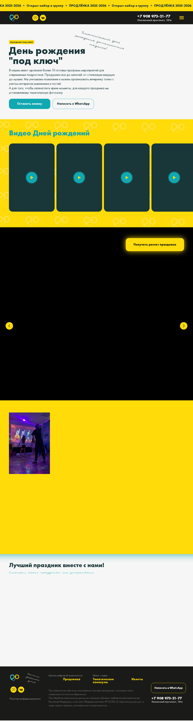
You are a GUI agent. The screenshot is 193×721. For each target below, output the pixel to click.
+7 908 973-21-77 (153, 16)
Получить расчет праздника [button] (155, 244)
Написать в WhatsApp (73, 104)
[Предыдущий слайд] (9, 326)
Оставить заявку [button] (29, 104)
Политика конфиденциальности (25, 699)
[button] (32, 177)
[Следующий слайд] (183, 326)
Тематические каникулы (103, 681)
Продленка (71, 680)
